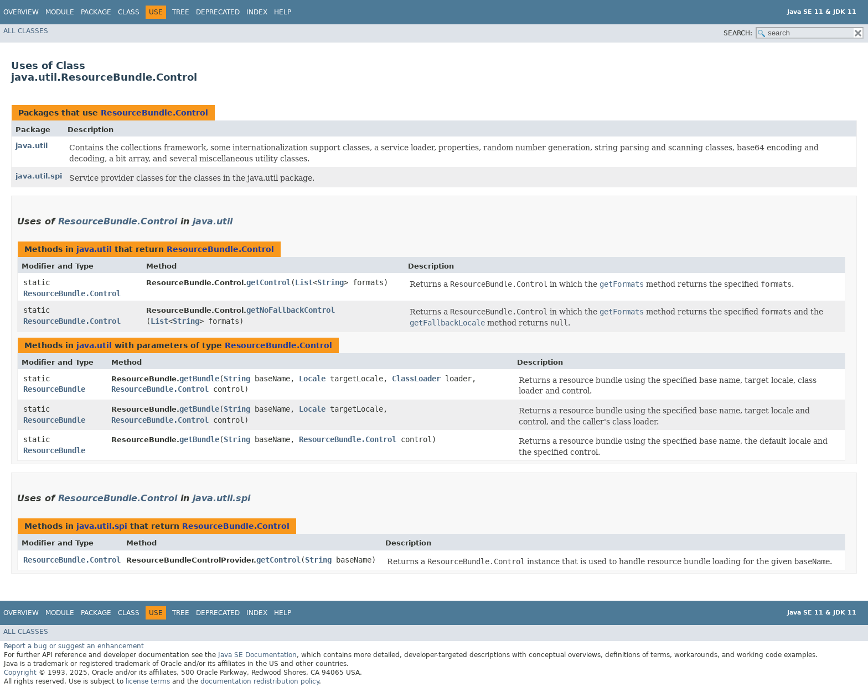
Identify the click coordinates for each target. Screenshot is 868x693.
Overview (21, 12)
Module (59, 12)
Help (282, 12)
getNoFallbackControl (290, 310)
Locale (312, 378)
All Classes (25, 31)
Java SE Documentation (257, 655)
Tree (180, 12)
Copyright (20, 672)
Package (96, 12)
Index (256, 12)
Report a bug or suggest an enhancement (74, 646)
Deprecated (218, 12)
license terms (148, 681)
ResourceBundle (54, 389)
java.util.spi (39, 176)
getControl (268, 282)
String (330, 282)
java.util (32, 145)
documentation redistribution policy (259, 681)
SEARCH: (738, 33)
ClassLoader (416, 378)
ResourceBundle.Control (154, 112)
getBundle (199, 378)
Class (129, 12)
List (304, 282)
